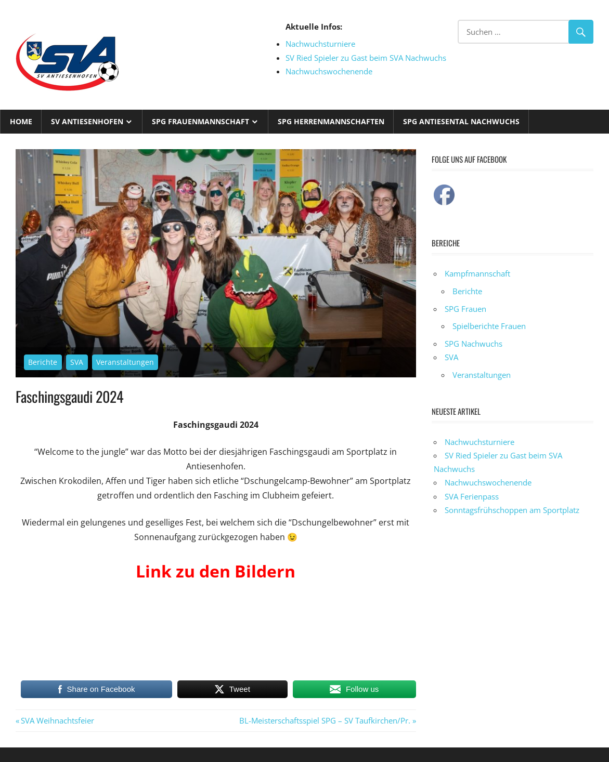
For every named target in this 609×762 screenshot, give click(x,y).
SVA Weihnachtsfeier (57, 720)
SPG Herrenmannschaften (331, 121)
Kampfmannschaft (477, 273)
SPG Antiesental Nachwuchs (461, 121)
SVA (76, 362)
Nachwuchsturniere (320, 43)
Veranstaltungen (125, 362)
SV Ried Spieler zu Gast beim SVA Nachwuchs (366, 57)
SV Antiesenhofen (87, 121)
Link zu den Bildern (215, 571)
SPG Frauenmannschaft (200, 121)
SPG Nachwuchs (473, 343)
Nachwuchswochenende (329, 71)
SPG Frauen (465, 309)
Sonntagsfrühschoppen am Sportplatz (512, 510)
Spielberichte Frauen (489, 326)
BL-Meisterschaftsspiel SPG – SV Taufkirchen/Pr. (324, 720)
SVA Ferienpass (472, 496)
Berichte (42, 362)
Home (21, 121)
